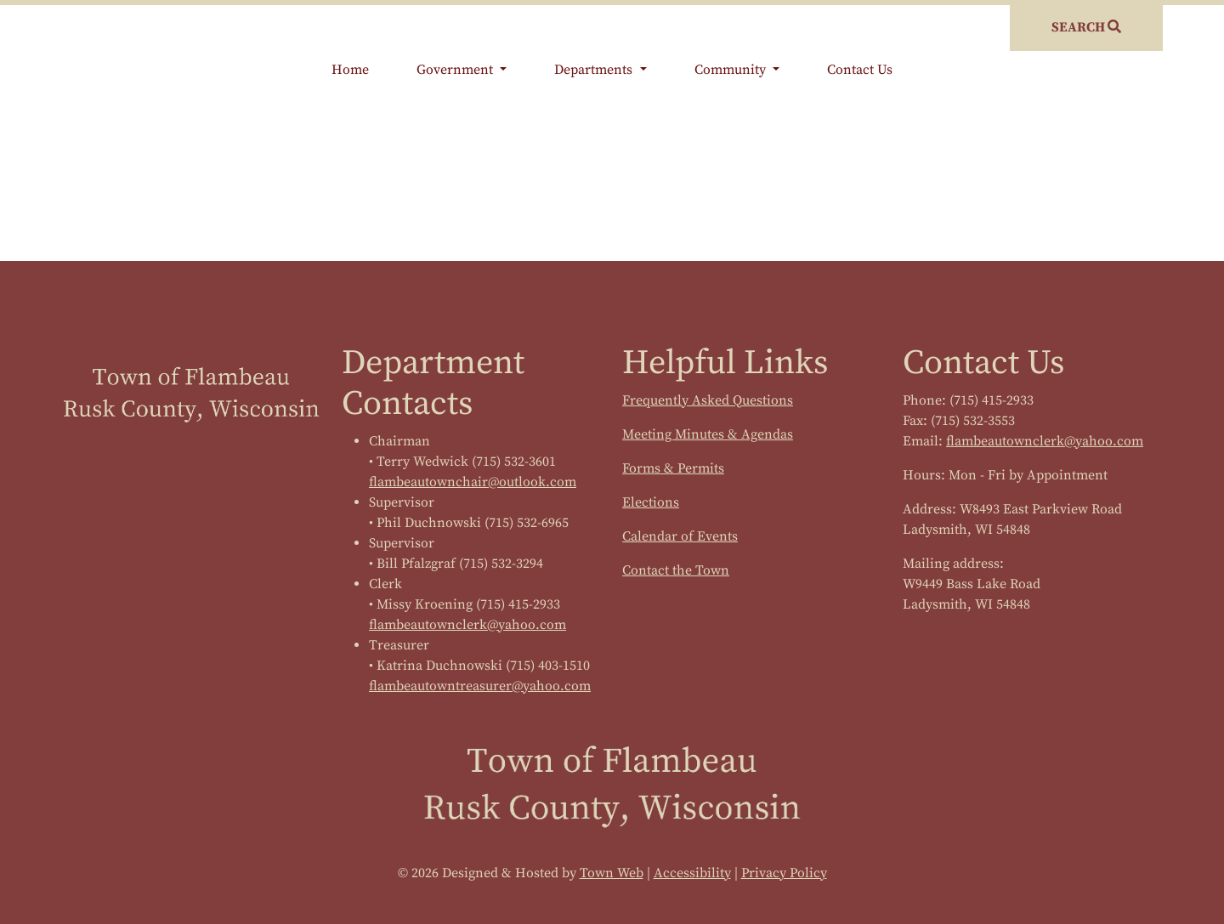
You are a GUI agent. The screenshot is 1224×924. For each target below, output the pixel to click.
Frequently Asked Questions (707, 400)
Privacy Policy (784, 872)
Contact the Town (675, 570)
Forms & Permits (673, 468)
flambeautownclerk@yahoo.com (467, 624)
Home (350, 69)
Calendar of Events (680, 536)
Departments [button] (595, 69)
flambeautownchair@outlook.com (472, 481)
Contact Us (859, 69)
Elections (650, 502)
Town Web (611, 872)
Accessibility (692, 872)
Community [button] (731, 69)
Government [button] (456, 69)
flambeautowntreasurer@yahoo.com (480, 685)
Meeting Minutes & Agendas (707, 434)
